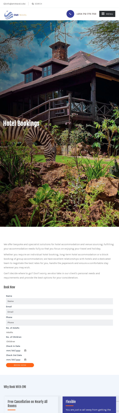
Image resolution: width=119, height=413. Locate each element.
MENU (107, 13)
